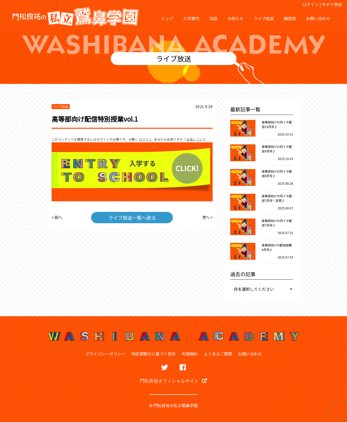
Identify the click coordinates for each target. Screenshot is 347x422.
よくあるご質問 (218, 354)
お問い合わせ (318, 18)
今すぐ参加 (332, 4)
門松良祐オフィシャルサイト (173, 380)
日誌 (213, 18)
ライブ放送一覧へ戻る (132, 217)
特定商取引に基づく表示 (153, 354)
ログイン (310, 4)
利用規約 (190, 354)
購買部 (290, 18)
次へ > (207, 217)
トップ (167, 18)
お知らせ (235, 18)
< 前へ (57, 217)
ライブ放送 (264, 18)
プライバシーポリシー (105, 354)
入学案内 (191, 18)
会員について (196, 139)
